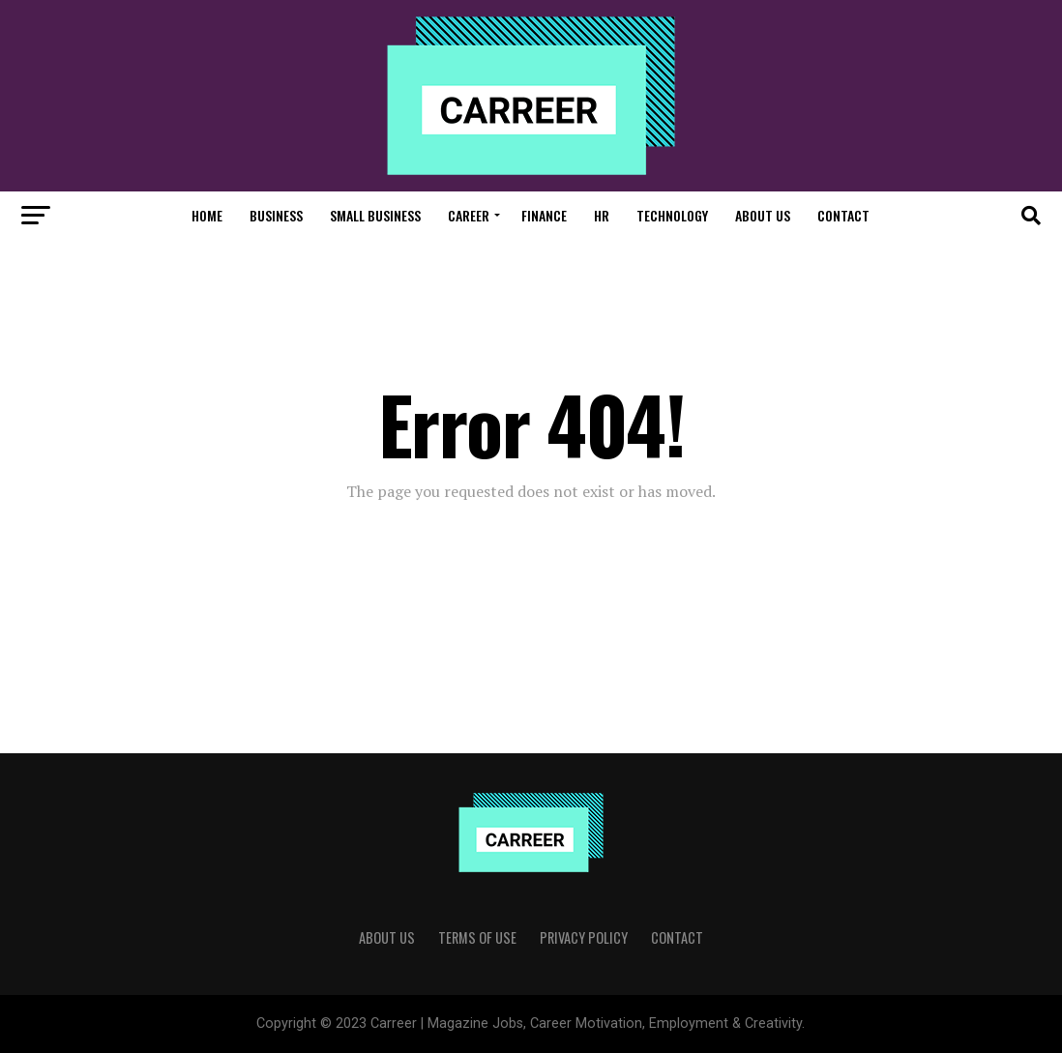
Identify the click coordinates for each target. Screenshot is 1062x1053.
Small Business (375, 215)
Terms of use (477, 937)
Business (276, 215)
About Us (762, 215)
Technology (672, 215)
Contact (843, 215)
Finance (544, 215)
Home (207, 215)
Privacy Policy (584, 937)
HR (601, 215)
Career (468, 215)
